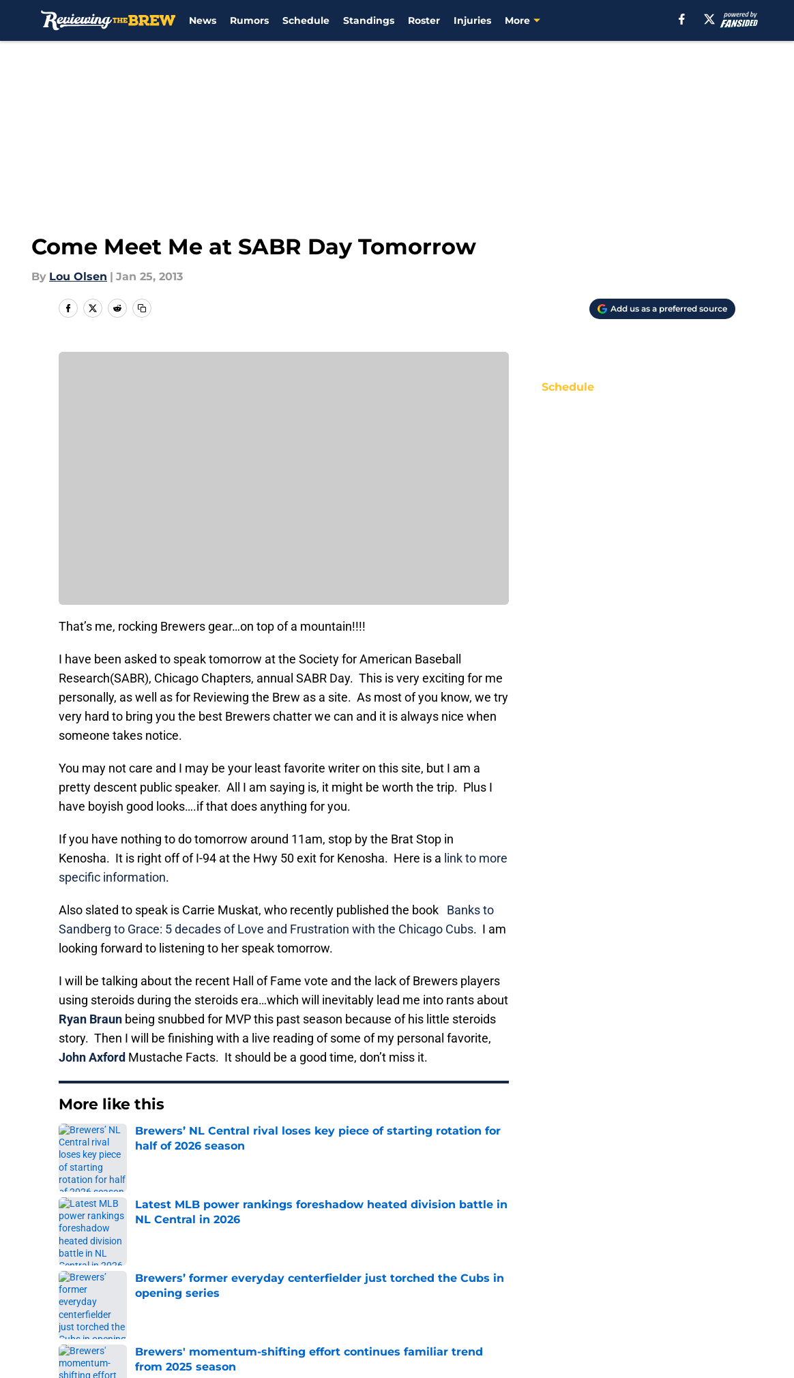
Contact (408, 1241)
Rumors (249, 20)
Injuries (472, 20)
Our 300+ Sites (556, 1241)
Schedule (305, 20)
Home (74, 1145)
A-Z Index (413, 1292)
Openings (230, 1241)
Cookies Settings (562, 1292)
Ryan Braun (90, 1019)
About (76, 1241)
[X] (709, 19)
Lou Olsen (78, 276)
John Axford (92, 1057)
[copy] (141, 308)
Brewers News (139, 1145)
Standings (368, 20)
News (202, 20)
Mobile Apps (696, 1241)
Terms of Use (552, 1266)
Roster (424, 20)
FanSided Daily (100, 1266)
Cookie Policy (698, 1266)
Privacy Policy (424, 1266)
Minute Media (107, 1328)
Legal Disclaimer (105, 1292)
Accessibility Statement (269, 1292)
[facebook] (682, 19)
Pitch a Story (239, 1266)
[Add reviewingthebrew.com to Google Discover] (662, 309)
